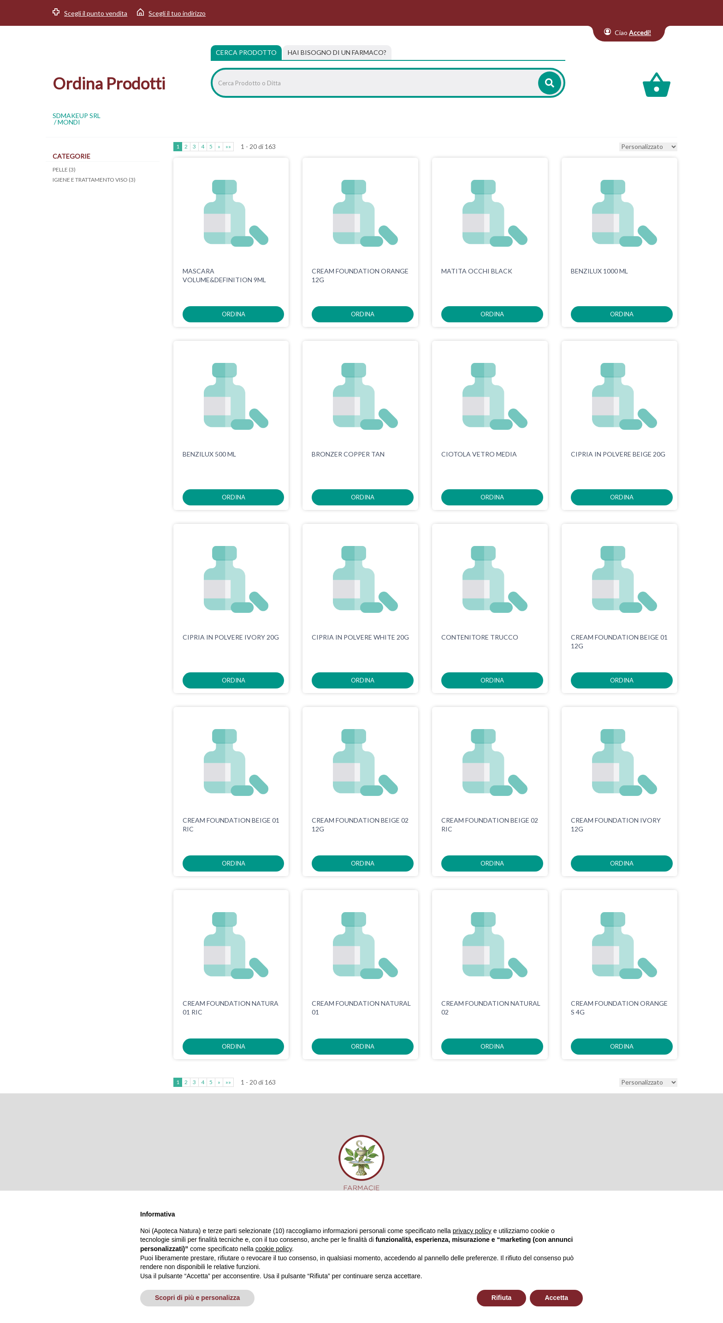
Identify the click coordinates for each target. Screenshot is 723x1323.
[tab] (337, 52)
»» (228, 146)
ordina (233, 314)
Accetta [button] (556, 1297)
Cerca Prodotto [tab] (246, 52)
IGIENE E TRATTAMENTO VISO (94, 179)
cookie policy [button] (273, 1248)
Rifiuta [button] (502, 1297)
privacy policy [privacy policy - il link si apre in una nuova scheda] (472, 1230)
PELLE (64, 169)
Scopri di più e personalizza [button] (197, 1297)
